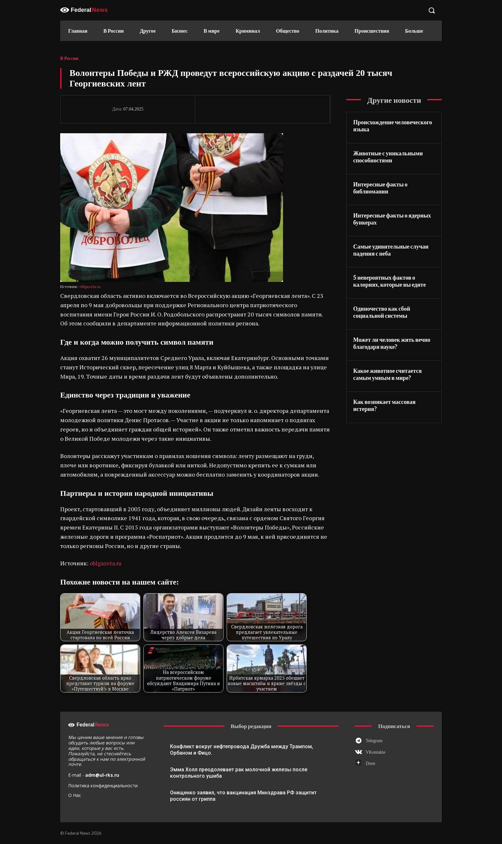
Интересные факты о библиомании (380, 188)
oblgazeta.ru (90, 286)
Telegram (374, 740)
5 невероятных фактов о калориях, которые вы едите (389, 281)
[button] (431, 10)
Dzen (370, 763)
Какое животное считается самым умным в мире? (387, 374)
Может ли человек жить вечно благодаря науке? (391, 343)
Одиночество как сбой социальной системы (381, 312)
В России (69, 58)
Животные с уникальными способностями (388, 157)
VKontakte (375, 752)
